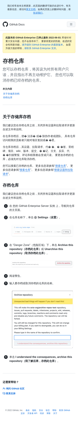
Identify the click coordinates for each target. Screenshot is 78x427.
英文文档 (30, 9)
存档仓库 (7, 97)
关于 (55, 413)
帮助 (54, 410)
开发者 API (32, 413)
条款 (28, 410)
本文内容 (7, 88)
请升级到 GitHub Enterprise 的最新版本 (42, 44)
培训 (42, 413)
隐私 (34, 410)
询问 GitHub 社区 (13, 388)
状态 (48, 410)
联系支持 (9, 393)
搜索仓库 (60, 165)
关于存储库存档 (11, 93)
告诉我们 (38, 12)
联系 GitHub (64, 410)
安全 (41, 410)
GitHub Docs (17, 24)
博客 (49, 413)
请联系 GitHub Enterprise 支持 (40, 48)
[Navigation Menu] (71, 24)
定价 (23, 413)
